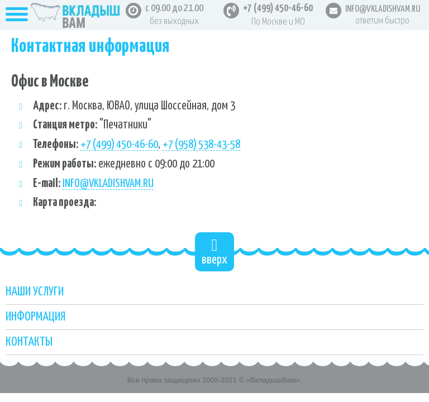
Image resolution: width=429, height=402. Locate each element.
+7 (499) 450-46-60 (278, 8)
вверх (214, 251)
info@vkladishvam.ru (108, 183)
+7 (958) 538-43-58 (201, 144)
